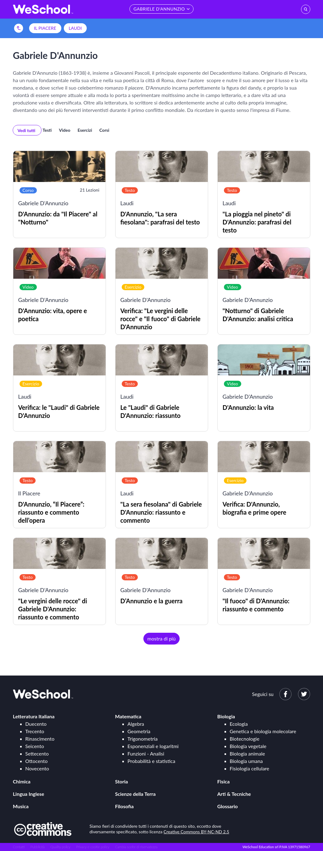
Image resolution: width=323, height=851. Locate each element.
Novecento (37, 768)
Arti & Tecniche (234, 794)
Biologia (226, 716)
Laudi (75, 28)
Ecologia (239, 724)
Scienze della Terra (135, 794)
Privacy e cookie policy (92, 847)
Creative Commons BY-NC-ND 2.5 (196, 831)
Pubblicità (38, 847)
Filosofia (124, 806)
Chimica (22, 781)
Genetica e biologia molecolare (263, 731)
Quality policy (60, 847)
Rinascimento (40, 739)
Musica (21, 806)
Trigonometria (143, 739)
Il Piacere (45, 28)
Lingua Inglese (28, 794)
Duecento (36, 724)
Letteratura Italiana (34, 716)
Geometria (139, 731)
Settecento (37, 753)
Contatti (19, 847)
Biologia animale (247, 753)
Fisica (223, 781)
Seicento (34, 746)
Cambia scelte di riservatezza (136, 847)
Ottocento (36, 761)
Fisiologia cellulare (249, 768)
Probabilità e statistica (151, 761)
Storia (121, 781)
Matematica (128, 716)
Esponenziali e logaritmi (153, 746)
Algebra (136, 724)
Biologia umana (246, 761)
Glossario (227, 806)
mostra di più (161, 638)
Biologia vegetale (248, 746)
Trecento (34, 731)
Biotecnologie (245, 739)
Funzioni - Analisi (146, 753)
